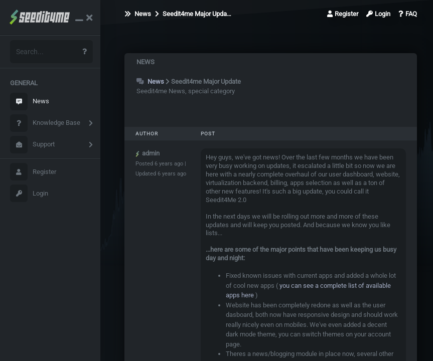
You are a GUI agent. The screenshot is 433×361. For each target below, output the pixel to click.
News (29, 101)
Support (32, 144)
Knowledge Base (45, 123)
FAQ (407, 14)
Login (29, 193)
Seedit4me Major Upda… (193, 14)
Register (33, 171)
